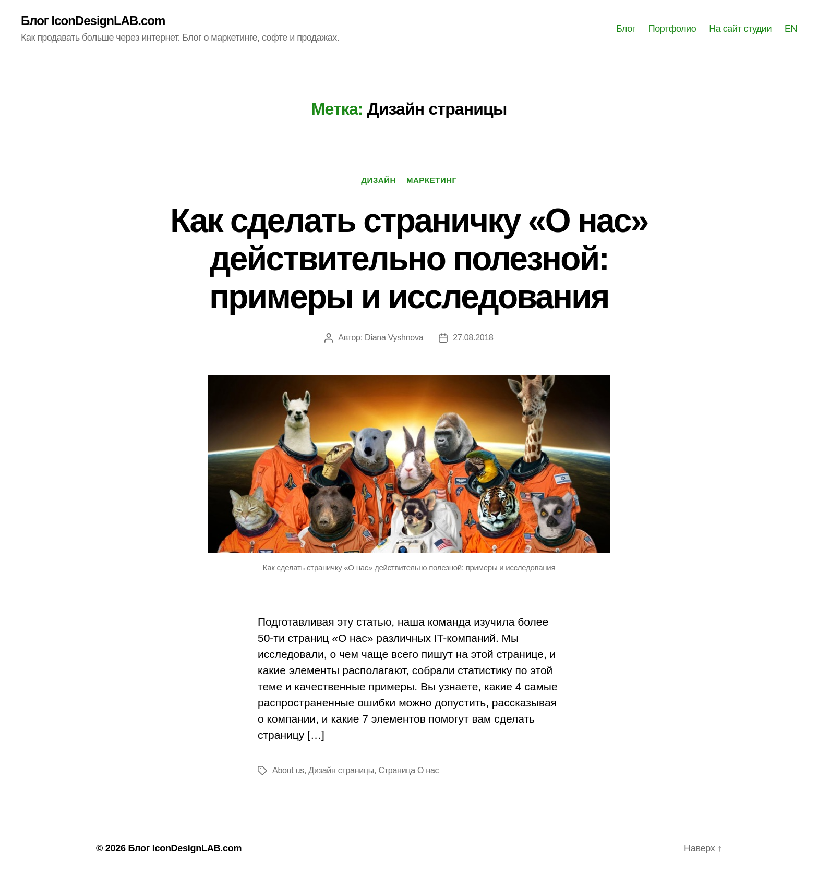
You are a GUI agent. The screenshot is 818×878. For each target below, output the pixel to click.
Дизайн (378, 180)
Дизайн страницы (341, 770)
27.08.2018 (473, 337)
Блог (625, 28)
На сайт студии (740, 28)
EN (791, 28)
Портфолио (672, 28)
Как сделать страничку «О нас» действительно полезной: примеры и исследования (408, 258)
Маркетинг (431, 180)
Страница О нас (408, 770)
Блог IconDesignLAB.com (93, 21)
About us (288, 770)
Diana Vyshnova (394, 337)
